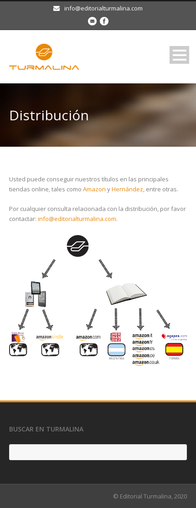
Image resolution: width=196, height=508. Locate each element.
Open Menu (179, 55)
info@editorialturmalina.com (77, 219)
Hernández (127, 189)
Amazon (94, 189)
